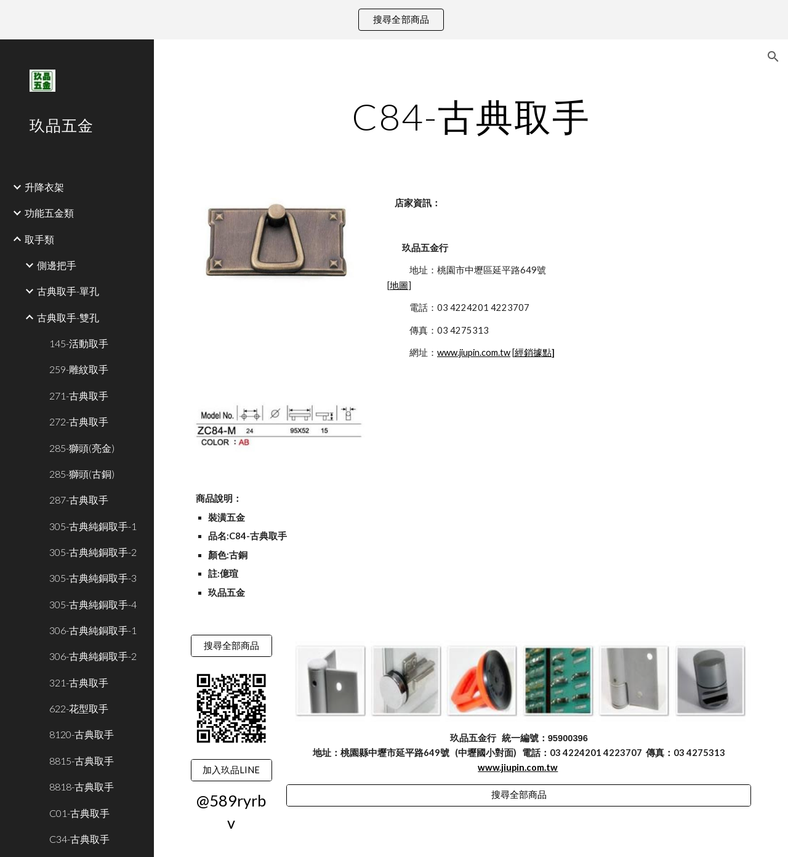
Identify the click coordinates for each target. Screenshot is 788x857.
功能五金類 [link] (49, 213)
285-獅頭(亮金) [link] (82, 448)
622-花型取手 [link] (78, 708)
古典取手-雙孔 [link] (68, 317)
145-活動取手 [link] (78, 343)
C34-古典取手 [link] (79, 839)
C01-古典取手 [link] (79, 813)
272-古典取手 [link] (78, 421)
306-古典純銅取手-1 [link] (93, 630)
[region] (394, 19)
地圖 (399, 285)
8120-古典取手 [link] (81, 734)
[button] (773, 56)
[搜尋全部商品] (231, 646)
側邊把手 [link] (56, 265)
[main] (471, 116)
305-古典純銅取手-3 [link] (93, 578)
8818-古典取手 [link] (81, 786)
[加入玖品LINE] (231, 770)
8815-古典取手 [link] (81, 760)
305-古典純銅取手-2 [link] (93, 552)
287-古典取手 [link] (78, 499)
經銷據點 (533, 352)
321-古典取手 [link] (78, 682)
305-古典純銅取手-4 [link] (93, 604)
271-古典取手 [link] (78, 395)
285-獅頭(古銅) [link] (82, 474)
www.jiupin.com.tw (473, 352)
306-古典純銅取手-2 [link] (93, 656)
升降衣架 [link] (44, 187)
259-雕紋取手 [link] (78, 369)
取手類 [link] (39, 239)
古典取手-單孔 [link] (68, 291)
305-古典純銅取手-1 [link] (93, 526)
